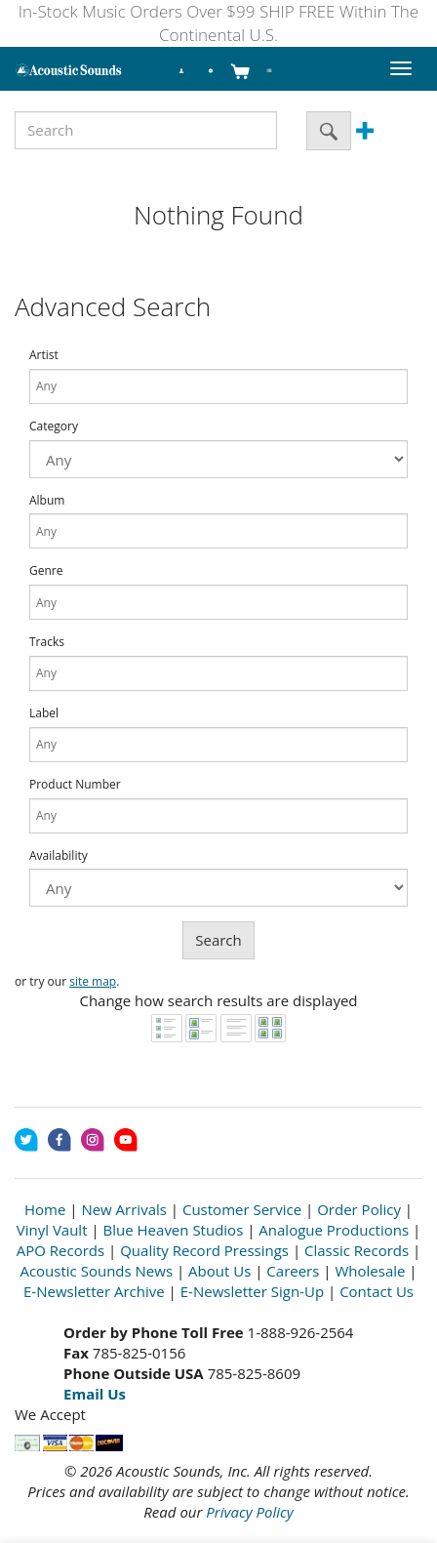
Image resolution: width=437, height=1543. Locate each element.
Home (44, 1209)
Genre (45, 571)
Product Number (75, 784)
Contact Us (376, 1291)
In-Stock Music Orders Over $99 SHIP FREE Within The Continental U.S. (218, 23)
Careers (292, 1270)
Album (46, 500)
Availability (58, 856)
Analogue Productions (333, 1229)
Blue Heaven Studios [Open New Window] (173, 1229)
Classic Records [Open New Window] (356, 1250)
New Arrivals (124, 1209)
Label (44, 713)
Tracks (46, 642)
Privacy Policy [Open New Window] (249, 1512)
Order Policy (359, 1209)
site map (92, 981)
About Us (219, 1270)
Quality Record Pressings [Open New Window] (204, 1250)
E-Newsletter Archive (94, 1291)
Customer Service (241, 1209)
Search (218, 940)
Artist (44, 355)
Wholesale (370, 1270)
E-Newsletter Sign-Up (252, 1291)
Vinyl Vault (52, 1229)
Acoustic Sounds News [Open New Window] (96, 1270)
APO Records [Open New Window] (60, 1250)
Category (53, 426)
